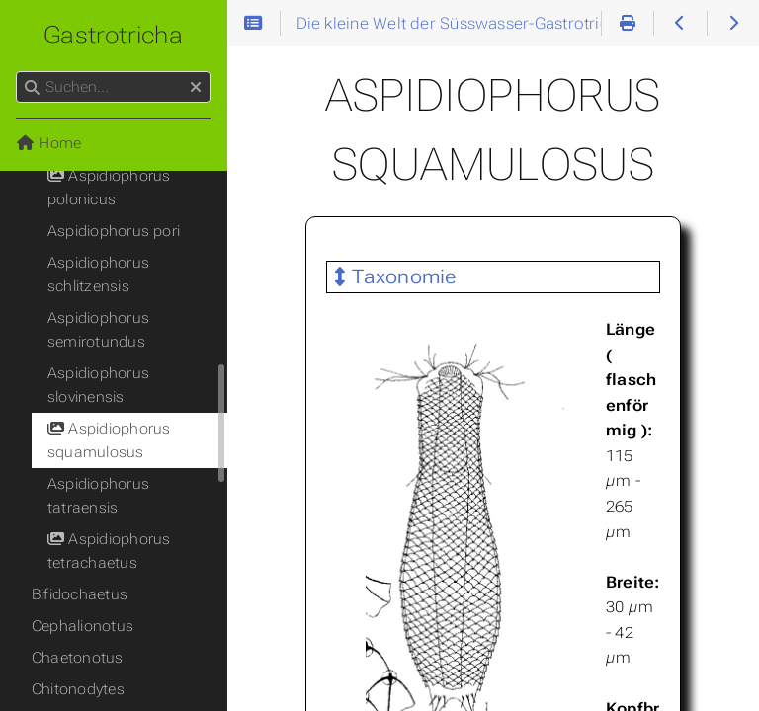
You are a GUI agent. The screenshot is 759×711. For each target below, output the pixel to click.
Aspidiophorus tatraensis (98, 495)
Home (48, 143)
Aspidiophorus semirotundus (98, 330)
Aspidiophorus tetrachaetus (108, 551)
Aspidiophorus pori (113, 231)
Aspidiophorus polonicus (108, 187)
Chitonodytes (78, 689)
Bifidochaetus (79, 594)
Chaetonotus (78, 658)
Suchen (17, 71)
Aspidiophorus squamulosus (108, 440)
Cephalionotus (82, 626)
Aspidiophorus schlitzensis (98, 274)
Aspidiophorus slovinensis (98, 385)
